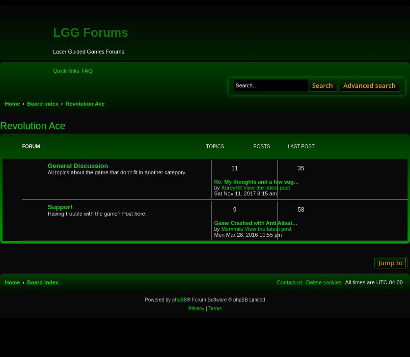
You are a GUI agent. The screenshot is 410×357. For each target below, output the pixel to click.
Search (322, 85)
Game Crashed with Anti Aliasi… (256, 223)
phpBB (179, 299)
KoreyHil (231, 188)
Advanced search (369, 85)
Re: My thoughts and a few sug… (256, 182)
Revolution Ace (32, 125)
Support (60, 207)
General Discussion (78, 165)
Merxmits (232, 229)
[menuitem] (87, 71)
